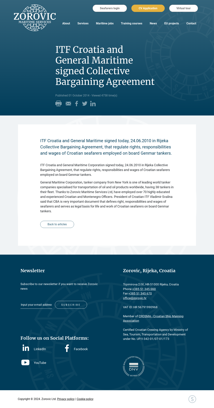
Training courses (131, 23)
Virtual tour (183, 8)
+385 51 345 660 (144, 289)
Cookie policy (85, 399)
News (153, 23)
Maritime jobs (105, 23)
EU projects (171, 23)
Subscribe (71, 304)
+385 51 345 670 (140, 293)
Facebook (76, 349)
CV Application (148, 8)
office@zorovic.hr (135, 298)
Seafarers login (110, 8)
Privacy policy (66, 399)
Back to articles (57, 224)
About (66, 23)
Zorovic (34, 17)
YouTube (33, 362)
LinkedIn (34, 349)
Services (82, 23)
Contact (191, 23)
